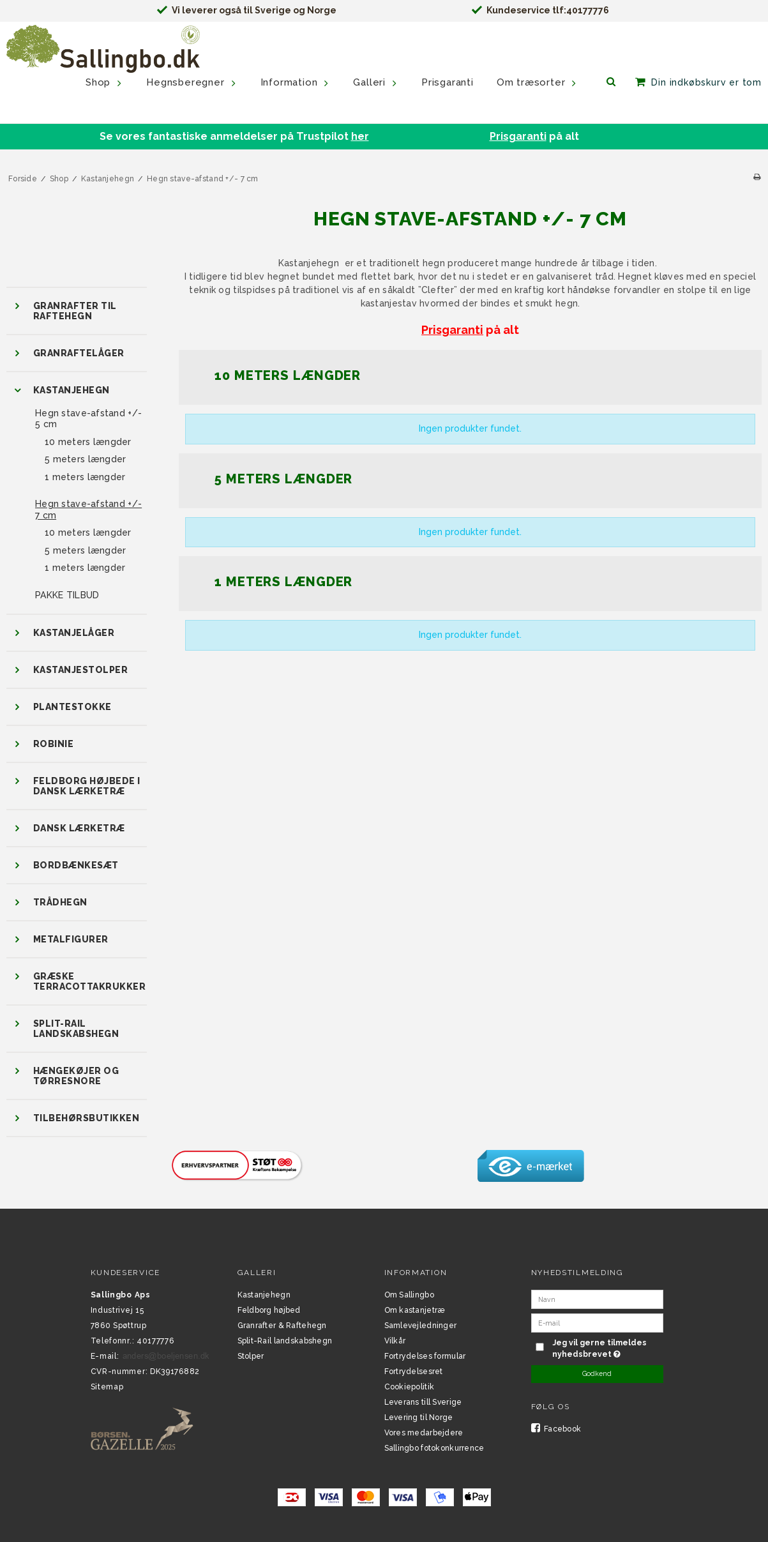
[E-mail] (597, 1322)
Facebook (556, 1429)
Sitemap (107, 1386)
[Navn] (597, 1299)
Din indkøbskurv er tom (706, 82)
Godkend (597, 1373)
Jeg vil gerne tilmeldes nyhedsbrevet (606, 1348)
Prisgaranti (518, 136)
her (360, 136)
